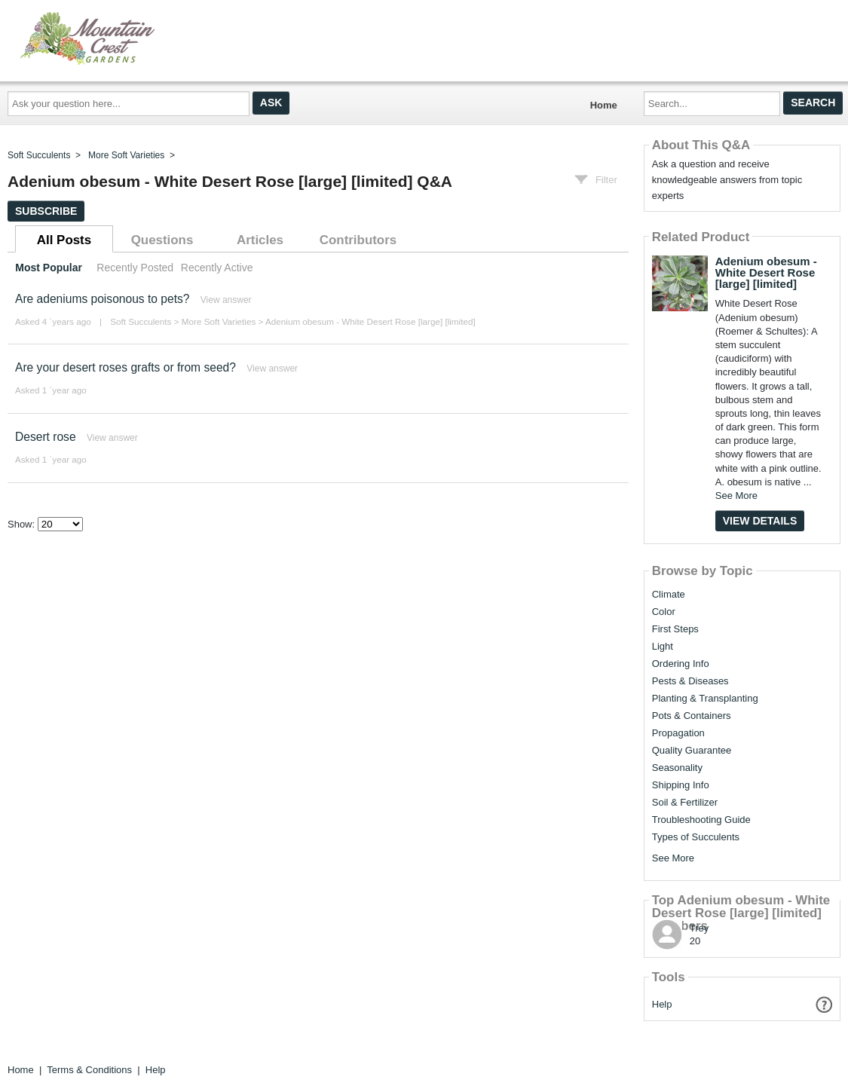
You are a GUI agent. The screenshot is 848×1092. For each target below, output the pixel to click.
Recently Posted (134, 268)
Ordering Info (680, 664)
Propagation (678, 733)
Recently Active (217, 268)
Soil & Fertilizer (685, 802)
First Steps (675, 629)
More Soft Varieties (126, 155)
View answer (226, 300)
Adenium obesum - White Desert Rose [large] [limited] (370, 321)
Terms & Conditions (89, 1069)
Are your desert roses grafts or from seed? (125, 367)
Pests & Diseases (690, 681)
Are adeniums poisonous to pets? (102, 298)
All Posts (64, 240)
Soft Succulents (39, 155)
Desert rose (45, 436)
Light (662, 646)
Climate (668, 594)
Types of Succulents (695, 837)
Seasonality (677, 768)
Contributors (358, 240)
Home (603, 105)
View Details (760, 521)
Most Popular (48, 268)
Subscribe (46, 211)
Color (663, 612)
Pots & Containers (691, 716)
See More (736, 495)
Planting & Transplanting (705, 698)
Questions (162, 240)
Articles (260, 240)
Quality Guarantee (692, 750)
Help (662, 1004)
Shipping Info (680, 785)
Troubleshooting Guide (701, 820)
